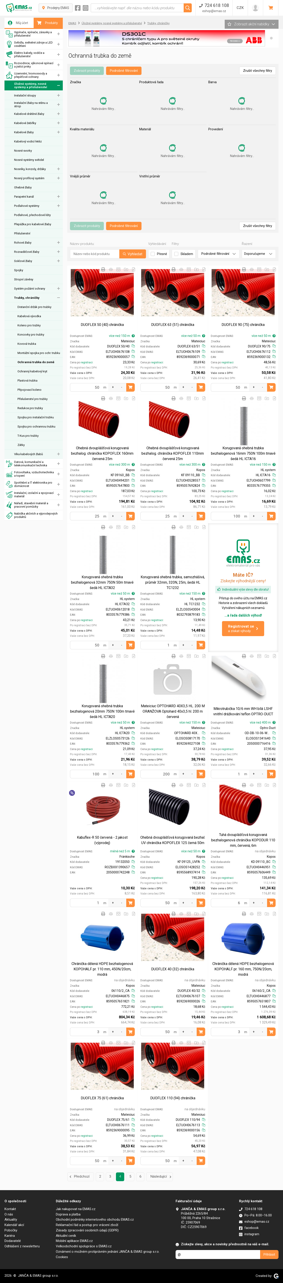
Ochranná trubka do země (35, 362)
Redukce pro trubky (30, 408)
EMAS (72, 23)
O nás (8, 1214)
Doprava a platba (68, 1214)
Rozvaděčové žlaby (26, 251)
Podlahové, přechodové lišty (32, 215)
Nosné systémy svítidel (29, 159)
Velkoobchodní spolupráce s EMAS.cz (84, 1246)
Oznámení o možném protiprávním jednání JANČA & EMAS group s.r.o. (107, 1252)
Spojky (18, 270)
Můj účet (18, 23)
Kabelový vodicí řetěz (28, 141)
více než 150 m (122, 336)
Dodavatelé (12, 1241)
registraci (87, 362)
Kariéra (9, 1236)
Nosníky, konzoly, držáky (30, 169)
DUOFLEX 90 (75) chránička (243, 325)
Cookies (62, 1257)
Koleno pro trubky (29, 325)
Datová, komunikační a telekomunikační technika (26, 463)
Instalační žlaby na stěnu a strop (31, 104)
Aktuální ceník (66, 1236)
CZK (240, 8)
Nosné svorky (23, 150)
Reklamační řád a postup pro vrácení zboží (87, 1225)
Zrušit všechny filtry (257, 71)
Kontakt (10, 1209)
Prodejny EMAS (55, 8)
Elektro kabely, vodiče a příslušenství (25, 54)
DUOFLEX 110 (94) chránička (172, 1098)
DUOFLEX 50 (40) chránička (102, 325)
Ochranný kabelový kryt (32, 371)
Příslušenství (22, 233)
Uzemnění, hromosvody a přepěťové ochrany (26, 75)
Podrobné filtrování (124, 71)
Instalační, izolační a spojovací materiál (30, 494)
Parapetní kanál (24, 196)
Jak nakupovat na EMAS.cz (76, 1209)
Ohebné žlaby (23, 187)
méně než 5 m (122, 851)
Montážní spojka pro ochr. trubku (38, 353)
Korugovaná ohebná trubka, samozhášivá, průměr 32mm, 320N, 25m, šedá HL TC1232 (173, 582)
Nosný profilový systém (29, 178)
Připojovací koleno (29, 389)
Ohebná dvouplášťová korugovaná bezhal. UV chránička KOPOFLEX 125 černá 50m (172, 840)
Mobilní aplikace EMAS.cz (74, 1241)
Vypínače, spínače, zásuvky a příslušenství (29, 34)
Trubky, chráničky (26, 297)
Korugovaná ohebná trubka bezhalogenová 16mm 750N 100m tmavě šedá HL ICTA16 (243, 453)
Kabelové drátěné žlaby (29, 114)
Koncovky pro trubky (30, 334)
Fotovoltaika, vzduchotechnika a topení (30, 474)
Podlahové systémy (26, 205)
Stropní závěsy (23, 279)
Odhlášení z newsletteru (22, 1246)
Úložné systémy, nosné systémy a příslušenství (26, 85)
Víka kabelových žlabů (28, 454)
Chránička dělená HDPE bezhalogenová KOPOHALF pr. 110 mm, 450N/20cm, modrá (102, 969)
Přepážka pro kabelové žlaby (32, 224)
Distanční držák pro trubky (34, 307)
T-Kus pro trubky (28, 435)
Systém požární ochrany (29, 288)
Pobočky (10, 1230)
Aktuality (10, 1220)
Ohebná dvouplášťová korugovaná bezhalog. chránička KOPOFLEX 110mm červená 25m (173, 453)
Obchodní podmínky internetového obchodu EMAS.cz (95, 1220)
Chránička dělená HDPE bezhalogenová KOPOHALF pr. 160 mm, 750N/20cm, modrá (243, 969)
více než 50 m (193, 336)
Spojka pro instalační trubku (35, 417)
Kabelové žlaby (24, 132)
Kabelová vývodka (29, 316)
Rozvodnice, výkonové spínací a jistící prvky (29, 64)
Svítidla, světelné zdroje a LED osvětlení (29, 44)
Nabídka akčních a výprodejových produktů (32, 515)
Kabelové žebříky (25, 123)
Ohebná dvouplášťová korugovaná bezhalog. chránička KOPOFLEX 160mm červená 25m (102, 453)
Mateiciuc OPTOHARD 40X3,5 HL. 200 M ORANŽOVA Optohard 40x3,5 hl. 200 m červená (173, 711)
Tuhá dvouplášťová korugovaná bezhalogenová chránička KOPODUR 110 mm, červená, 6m (243, 840)
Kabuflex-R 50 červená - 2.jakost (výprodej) (102, 840)
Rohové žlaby (22, 242)
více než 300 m (122, 464)
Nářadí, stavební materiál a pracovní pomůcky (27, 505)
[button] (271, 38)
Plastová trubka (27, 380)
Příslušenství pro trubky (32, 399)
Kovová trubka (26, 343)
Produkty (47, 23)
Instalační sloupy (25, 95)
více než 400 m (263, 722)
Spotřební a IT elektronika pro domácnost (29, 484)
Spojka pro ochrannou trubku (36, 426)
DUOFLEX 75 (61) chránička (102, 1098)
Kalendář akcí (14, 1225)
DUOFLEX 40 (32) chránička (172, 969)
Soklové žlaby (23, 261)
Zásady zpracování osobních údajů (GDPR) (87, 1230)
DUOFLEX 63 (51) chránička (172, 325)
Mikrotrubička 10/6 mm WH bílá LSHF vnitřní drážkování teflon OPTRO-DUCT (243, 711)
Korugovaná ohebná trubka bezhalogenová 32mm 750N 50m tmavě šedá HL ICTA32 (102, 582)
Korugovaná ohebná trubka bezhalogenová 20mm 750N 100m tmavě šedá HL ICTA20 (102, 711)
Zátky (21, 445)
